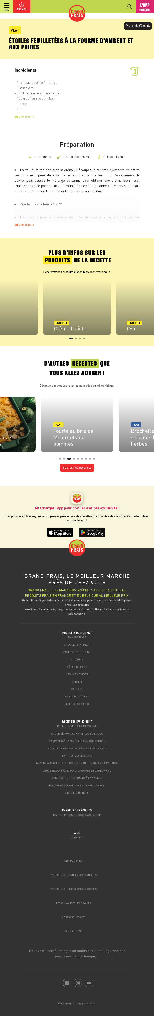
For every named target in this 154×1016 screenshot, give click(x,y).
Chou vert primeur (77, 644)
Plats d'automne (77, 696)
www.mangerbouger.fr (81, 956)
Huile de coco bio (77, 704)
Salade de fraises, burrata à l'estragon (77, 748)
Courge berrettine (77, 652)
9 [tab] (95, 460)
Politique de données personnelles (73, 875)
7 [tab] (87, 460)
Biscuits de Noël (77, 792)
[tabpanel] (77, 307)
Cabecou (77, 689)
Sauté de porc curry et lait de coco (77, 733)
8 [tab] (91, 460)
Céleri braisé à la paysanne (77, 726)
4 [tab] (85, 340)
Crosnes (77, 659)
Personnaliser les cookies (73, 903)
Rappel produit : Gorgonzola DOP (77, 815)
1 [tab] (71, 340)
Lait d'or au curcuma (77, 755)
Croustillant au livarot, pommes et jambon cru (77, 770)
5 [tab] (79, 460)
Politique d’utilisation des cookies (73, 889)
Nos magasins (73, 861)
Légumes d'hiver (77, 674)
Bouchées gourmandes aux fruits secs (77, 785)
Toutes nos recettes (77, 467)
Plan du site (73, 931)
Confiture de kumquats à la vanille (77, 778)
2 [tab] (77, 340)
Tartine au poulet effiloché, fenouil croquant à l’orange (77, 763)
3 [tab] (81, 340)
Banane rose (77, 637)
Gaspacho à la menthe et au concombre (77, 741)
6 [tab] (83, 460)
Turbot (77, 681)
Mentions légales (73, 917)
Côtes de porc (77, 667)
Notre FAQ (77, 837)
